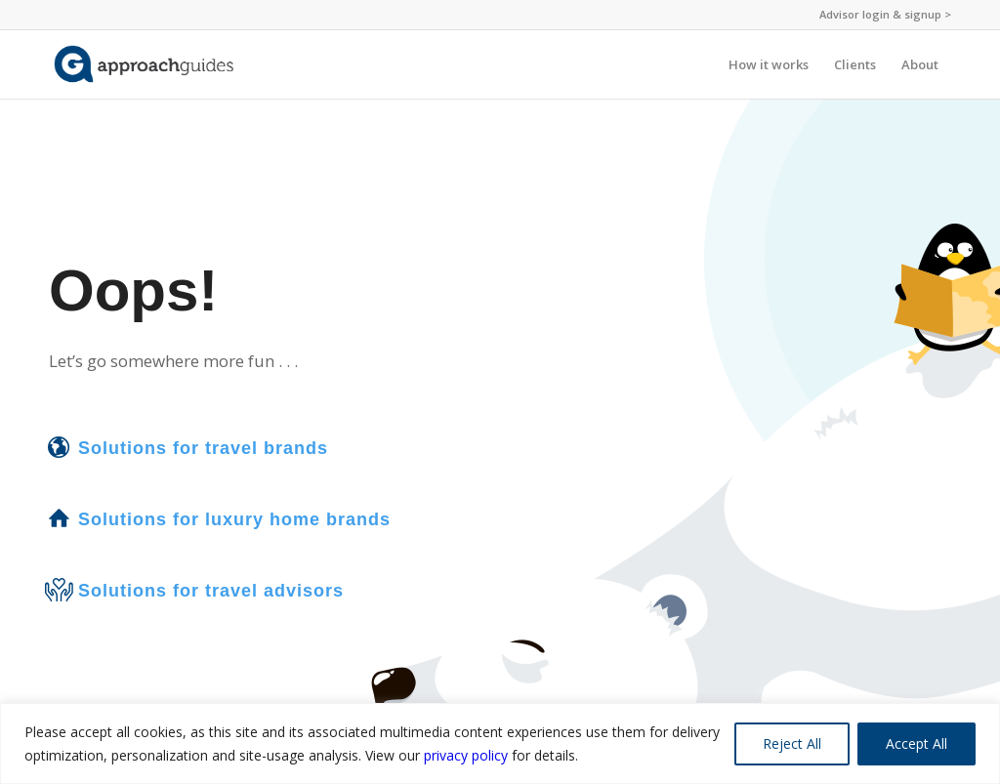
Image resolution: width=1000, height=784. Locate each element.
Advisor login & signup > (885, 14)
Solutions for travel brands (203, 448)
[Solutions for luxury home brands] (58, 518)
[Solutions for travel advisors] (58, 589)
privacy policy (466, 755)
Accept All (916, 743)
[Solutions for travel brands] (58, 447)
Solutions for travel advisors (211, 590)
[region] (500, 743)
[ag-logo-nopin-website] (143, 64)
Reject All (792, 743)
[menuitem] (880, 15)
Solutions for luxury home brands (234, 519)
